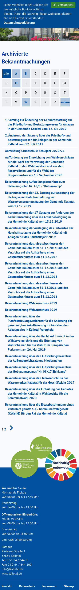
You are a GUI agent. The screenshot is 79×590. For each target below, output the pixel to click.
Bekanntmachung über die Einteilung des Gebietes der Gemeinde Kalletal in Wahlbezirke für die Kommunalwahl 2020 (40, 393)
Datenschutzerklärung (19, 22)
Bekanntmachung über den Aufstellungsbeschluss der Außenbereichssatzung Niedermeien (39, 358)
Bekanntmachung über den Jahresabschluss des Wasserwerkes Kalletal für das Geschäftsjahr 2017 (41, 380)
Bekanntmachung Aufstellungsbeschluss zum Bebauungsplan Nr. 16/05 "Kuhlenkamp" (36, 184)
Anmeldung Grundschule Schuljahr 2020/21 (36, 151)
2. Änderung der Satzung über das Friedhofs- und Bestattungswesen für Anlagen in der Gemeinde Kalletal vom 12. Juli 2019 (40, 139)
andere (65, 102)
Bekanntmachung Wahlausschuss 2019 (32, 303)
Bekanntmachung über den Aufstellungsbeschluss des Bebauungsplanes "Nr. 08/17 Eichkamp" (39, 369)
